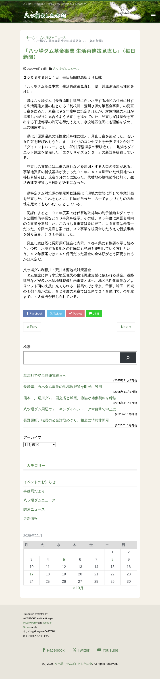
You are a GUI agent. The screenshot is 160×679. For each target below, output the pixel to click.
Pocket (75, 313)
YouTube (107, 650)
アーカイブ (32, 437)
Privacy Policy (30, 623)
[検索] (128, 357)
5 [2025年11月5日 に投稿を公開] (64, 559)
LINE (94, 313)
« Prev (32, 327)
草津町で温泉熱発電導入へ (44, 375)
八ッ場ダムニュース (66, 68)
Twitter (56, 313)
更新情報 (30, 518)
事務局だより (34, 491)
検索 (27, 347)
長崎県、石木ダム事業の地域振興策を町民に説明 (62, 387)
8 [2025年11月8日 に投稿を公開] (113, 559)
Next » (126, 327)
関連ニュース (34, 509)
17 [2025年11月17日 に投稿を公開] (31, 574)
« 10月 (78, 588)
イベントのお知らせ (39, 482)
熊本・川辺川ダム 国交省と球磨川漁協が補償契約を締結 (71, 398)
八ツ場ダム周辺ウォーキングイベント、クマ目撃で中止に (71, 409)
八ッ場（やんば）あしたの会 (73, 663)
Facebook (34, 313)
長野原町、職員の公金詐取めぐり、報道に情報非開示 (66, 420)
